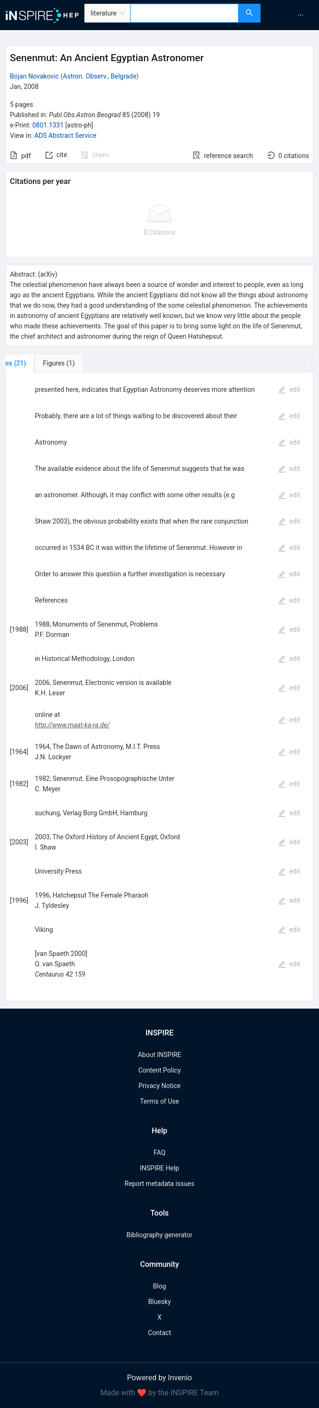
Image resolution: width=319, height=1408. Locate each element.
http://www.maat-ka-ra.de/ (72, 725)
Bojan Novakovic (34, 76)
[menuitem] (300, 15)
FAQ (159, 1152)
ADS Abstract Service (65, 135)
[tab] (37, 363)
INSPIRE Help (159, 1168)
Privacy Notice (159, 1086)
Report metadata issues (159, 1183)
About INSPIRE (159, 1054)
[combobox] (184, 13)
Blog (159, 1286)
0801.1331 (48, 125)
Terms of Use (159, 1101)
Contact (159, 1332)
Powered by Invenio (159, 1377)
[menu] (291, 15)
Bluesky (159, 1301)
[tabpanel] (159, 687)
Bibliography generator (159, 1235)
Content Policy (159, 1070)
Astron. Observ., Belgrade (99, 76)
